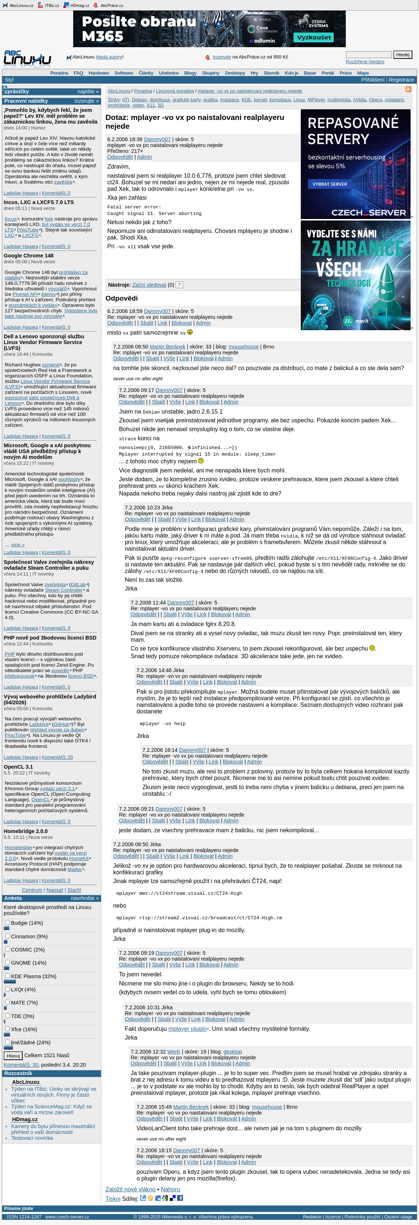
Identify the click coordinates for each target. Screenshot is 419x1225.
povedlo (60, 670)
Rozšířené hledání (365, 61)
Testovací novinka (32, 1138)
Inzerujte (222, 57)
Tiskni (112, 1202)
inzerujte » (87, 101)
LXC (10, 235)
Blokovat (182, 323)
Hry (254, 73)
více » (18, 544)
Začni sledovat (149, 285)
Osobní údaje (398, 1220)
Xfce (13, 1029)
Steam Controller (64, 590)
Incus (11, 219)
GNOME (18, 963)
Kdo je (291, 73)
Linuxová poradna (175, 91)
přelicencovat (19, 676)
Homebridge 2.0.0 (26, 831)
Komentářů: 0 (56, 193)
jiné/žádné (20, 1042)
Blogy (190, 73)
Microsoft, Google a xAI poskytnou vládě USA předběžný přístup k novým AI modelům (47, 451)
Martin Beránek (168, 347)
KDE (246, 99)
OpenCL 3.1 (18, 767)
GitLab (78, 584)
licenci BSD (81, 676)
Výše (169, 358)
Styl (9, 80)
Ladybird (38, 724)
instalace (229, 99)
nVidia (359, 99)
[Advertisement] (191, 264)
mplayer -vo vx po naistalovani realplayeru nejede (250, 91)
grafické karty (187, 99)
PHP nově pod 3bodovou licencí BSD (50, 638)
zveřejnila (55, 584)
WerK (173, 1055)
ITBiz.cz (48, 5)
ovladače (394, 99)
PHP (10, 654)
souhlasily (69, 479)
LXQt (14, 989)
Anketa (13, 898)
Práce (346, 73)
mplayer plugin (187, 1032)
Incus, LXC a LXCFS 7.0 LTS (39, 202)
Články (146, 73)
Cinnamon (20, 936)
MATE (15, 1003)
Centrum (32, 890)
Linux (299, 99)
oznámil (50, 365)
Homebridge (18, 847)
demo (49, 294)
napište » (88, 91)
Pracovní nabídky (26, 101)
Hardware (99, 73)
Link (162, 323)
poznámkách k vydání (33, 305)
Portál (328, 73)
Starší (74, 890)
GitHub (62, 724)
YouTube (28, 230)
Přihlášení (373, 80)
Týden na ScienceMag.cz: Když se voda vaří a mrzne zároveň (51, 1109)
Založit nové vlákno (130, 1193)
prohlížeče (119, 105)
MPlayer (316, 99)
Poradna (59, 73)
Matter (75, 869)
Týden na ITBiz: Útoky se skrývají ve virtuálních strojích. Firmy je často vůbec (53, 1095)
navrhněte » (85, 898)
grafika (210, 99)
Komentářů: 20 (57, 757)
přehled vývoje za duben (57, 729)
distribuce (160, 99)
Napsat (54, 890)
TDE (13, 1016)
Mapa (363, 73)
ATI (125, 99)
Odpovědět (120, 157)
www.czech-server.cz (67, 1220)
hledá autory (109, 57)
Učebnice (169, 73)
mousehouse (244, 347)
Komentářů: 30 (21, 1065)
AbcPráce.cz (108, 5)
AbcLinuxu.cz (18, 5)
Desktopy (235, 73)
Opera (375, 99)
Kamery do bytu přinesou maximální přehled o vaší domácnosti (53, 1129)
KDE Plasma (23, 976)
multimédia (339, 99)
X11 (150, 105)
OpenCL (40, 799)
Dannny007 (157, 139)
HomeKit (78, 858)
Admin (144, 157)
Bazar (310, 73)
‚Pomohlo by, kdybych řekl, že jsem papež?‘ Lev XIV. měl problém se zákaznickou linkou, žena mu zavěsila (50, 116)
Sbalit (146, 323)
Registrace (401, 80)
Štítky (114, 99)
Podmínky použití (362, 1220)
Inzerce (333, 1220)
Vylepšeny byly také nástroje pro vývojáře (51, 313)
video (138, 105)
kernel (260, 99)
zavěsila (63, 182)
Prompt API (25, 294)
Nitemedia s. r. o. (179, 1220)
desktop (233, 1055)
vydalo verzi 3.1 (57, 788)
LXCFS (30, 235)
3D (161, 105)
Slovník (271, 73)
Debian (139, 99)
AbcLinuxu (25, 1082)
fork (49, 219)
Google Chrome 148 (28, 256)
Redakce (312, 1220)
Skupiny (210, 73)
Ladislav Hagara (21, 193)
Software (124, 73)
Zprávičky (16, 91)
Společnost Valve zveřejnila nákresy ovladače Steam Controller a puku (49, 565)
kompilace (280, 99)
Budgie (16, 923)
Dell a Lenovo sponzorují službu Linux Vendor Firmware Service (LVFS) (44, 342)
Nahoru (170, 1193)
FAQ (78, 73)
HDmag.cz (76, 5)
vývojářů (57, 288)
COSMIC (18, 950)
